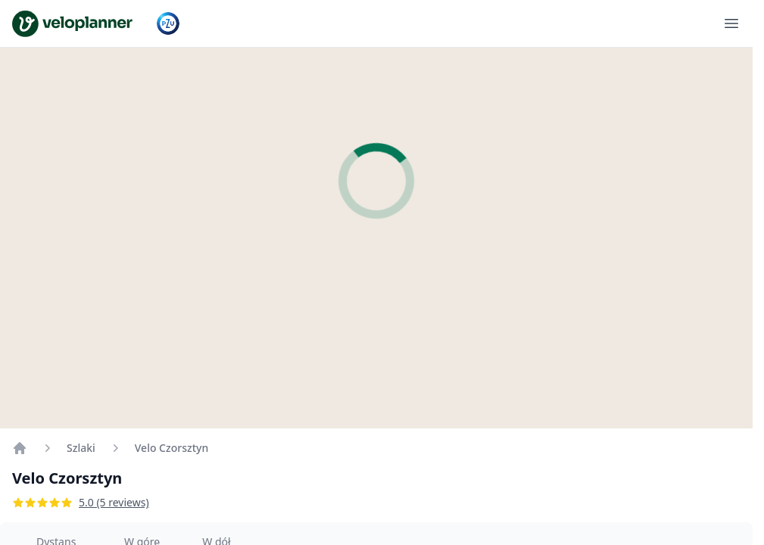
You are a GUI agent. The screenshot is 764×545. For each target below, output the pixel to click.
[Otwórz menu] (731, 23)
